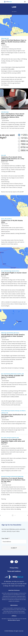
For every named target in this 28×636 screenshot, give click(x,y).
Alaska (2, 218)
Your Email (5, 538)
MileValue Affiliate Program (14, 620)
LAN (8, 38)
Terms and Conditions (14, 571)
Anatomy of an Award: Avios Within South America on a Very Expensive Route (12, 158)
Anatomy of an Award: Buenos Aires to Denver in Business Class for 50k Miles (13, 479)
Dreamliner (18, 373)
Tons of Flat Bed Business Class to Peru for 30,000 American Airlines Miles (13, 41)
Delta (5, 437)
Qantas (17, 332)
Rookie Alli (15, 476)
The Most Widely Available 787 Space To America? (12, 376)
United (2, 410)
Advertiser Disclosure (14, 590)
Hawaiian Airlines (15, 271)
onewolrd (12, 410)
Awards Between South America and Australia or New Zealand (13, 335)
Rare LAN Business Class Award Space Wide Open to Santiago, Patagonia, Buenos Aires (12, 115)
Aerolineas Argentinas (11, 437)
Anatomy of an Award (6, 476)
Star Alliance (22, 410)
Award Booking (10, 332)
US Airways (17, 410)
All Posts (14, 11)
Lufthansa (3, 412)
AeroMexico (9, 218)
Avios (2, 155)
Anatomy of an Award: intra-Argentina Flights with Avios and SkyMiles (13, 441)
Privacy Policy (14, 568)
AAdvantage (3, 38)
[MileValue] (7, 2)
